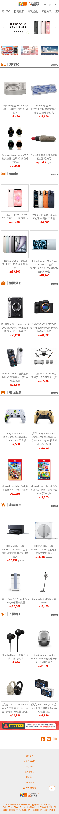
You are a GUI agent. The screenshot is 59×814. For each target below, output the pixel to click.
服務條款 (29, 777)
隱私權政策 (29, 782)
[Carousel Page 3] (31, 32)
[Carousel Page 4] (34, 32)
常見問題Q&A (29, 761)
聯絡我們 (29, 766)
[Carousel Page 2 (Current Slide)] (27, 32)
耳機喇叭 (47, 11)
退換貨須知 (29, 772)
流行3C (6, 11)
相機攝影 (19, 11)
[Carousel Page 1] (24, 33)
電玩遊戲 (33, 11)
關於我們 (29, 756)
